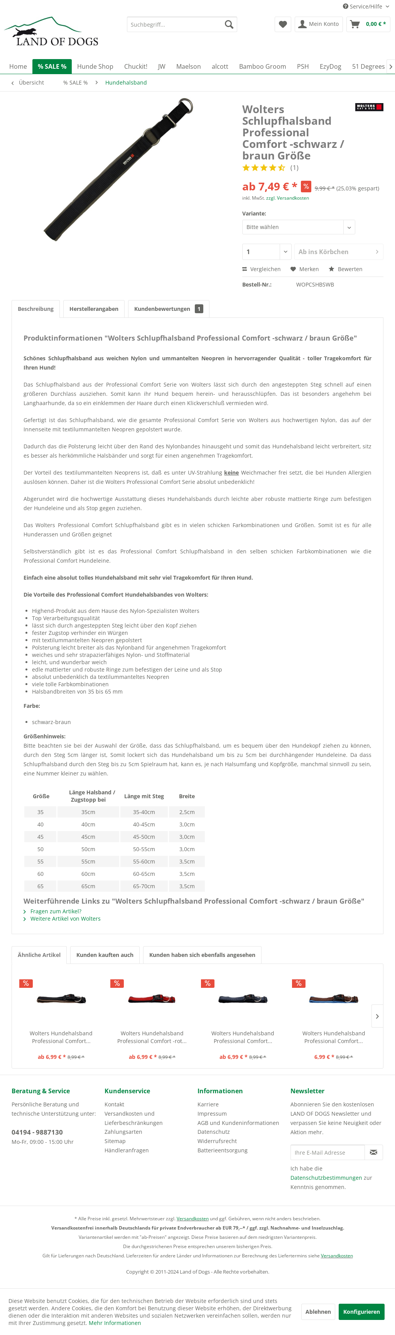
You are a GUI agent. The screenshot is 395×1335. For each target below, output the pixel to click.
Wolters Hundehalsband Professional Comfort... (61, 1037)
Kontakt (114, 1104)
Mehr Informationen (115, 1323)
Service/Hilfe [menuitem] (363, 6)
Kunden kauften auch (104, 954)
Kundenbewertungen (168, 308)
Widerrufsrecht (217, 1141)
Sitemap (115, 1141)
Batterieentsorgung (223, 1150)
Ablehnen (318, 1311)
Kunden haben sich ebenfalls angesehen (202, 954)
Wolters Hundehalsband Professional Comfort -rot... (152, 1037)
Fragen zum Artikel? (52, 911)
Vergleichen (261, 269)
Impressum (212, 1113)
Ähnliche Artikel (39, 954)
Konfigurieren (361, 1311)
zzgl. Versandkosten (287, 198)
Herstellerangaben (93, 308)
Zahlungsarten (123, 1131)
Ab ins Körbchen (338, 251)
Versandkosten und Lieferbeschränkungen (134, 1118)
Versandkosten (193, 1218)
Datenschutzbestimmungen (326, 1177)
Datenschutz (214, 1131)
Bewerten (346, 269)
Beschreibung (36, 308)
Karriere (208, 1104)
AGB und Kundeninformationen (238, 1122)
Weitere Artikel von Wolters (62, 918)
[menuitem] (182, 24)
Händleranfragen (127, 1150)
